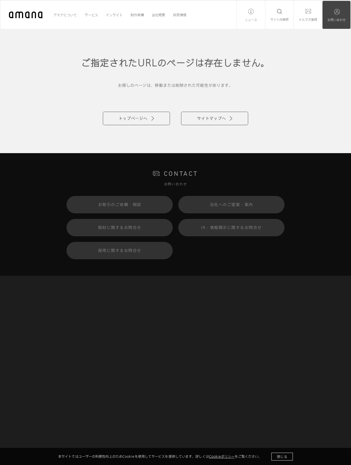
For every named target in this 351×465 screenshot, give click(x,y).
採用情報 (179, 15)
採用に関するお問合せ (119, 250)
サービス (91, 15)
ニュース (251, 20)
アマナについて (65, 15)
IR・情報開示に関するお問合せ (231, 227)
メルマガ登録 (308, 19)
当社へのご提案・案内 (231, 204)
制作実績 (137, 15)
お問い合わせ (336, 20)
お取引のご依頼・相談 (119, 204)
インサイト (114, 15)
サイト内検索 (279, 19)
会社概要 (158, 15)
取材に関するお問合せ (119, 227)
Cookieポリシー (222, 456)
